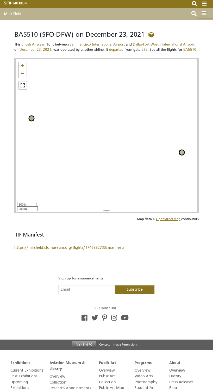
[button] (23, 66)
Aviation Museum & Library (67, 365)
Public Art (107, 362)
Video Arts (144, 376)
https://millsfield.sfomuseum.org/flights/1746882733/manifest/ (69, 247)
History (175, 376)
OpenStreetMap (168, 219)
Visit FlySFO (84, 344)
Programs (143, 362)
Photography (146, 382)
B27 (144, 49)
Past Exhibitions (23, 376)
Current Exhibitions (26, 370)
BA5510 (189, 49)
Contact (104, 344)
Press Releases (181, 382)
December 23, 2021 (35, 49)
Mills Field (13, 13)
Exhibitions (20, 362)
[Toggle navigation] (205, 14)
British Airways (33, 44)
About (174, 362)
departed (116, 49)
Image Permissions (125, 344)
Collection (57, 382)
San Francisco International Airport (97, 44)
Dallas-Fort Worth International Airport (164, 44)
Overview (57, 376)
